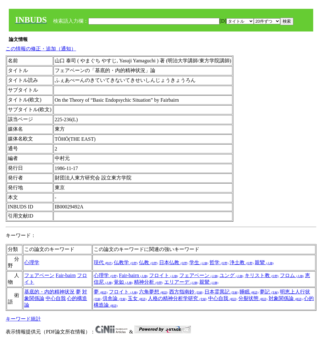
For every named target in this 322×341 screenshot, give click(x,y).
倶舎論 (114, 298)
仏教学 (126, 262)
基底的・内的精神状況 (49, 291)
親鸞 (264, 262)
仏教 (148, 262)
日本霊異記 (221, 291)
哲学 (218, 262)
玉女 (137, 298)
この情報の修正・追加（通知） (41, 48)
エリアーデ (181, 282)
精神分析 (148, 282)
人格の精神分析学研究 (177, 298)
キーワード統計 (23, 318)
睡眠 (249, 291)
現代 (103, 262)
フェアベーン (39, 275)
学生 (198, 262)
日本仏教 (173, 262)
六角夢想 (153, 291)
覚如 (123, 282)
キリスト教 (262, 275)
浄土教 (241, 262)
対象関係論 (286, 298)
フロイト (163, 275)
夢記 (269, 291)
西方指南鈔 (186, 291)
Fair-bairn (66, 275)
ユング (231, 275)
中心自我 (56, 298)
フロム (292, 275)
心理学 (31, 262)
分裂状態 (252, 298)
